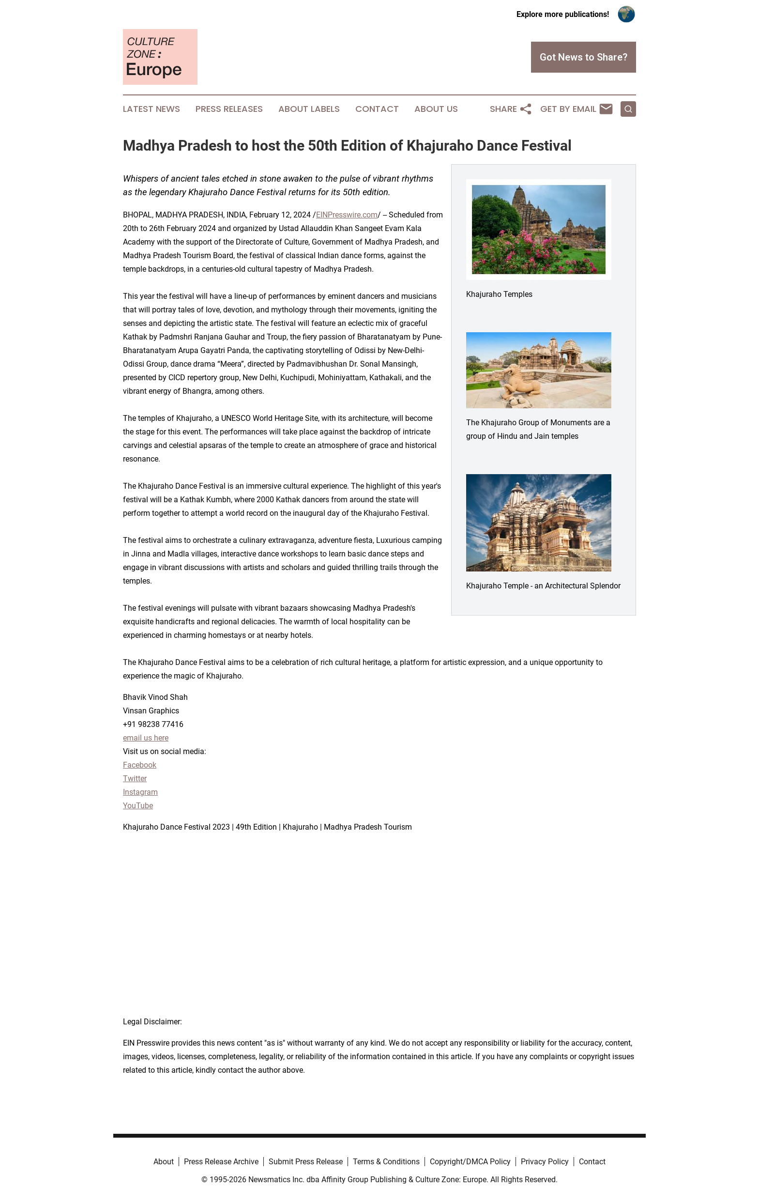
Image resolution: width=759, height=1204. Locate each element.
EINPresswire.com (347, 214)
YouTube (138, 805)
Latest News (151, 109)
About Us (436, 109)
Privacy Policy (545, 1161)
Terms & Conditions (386, 1161)
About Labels (309, 109)
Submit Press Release (306, 1161)
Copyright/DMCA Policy (470, 1161)
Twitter (135, 778)
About (163, 1161)
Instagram (140, 792)
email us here (145, 737)
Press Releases (229, 109)
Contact (377, 109)
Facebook (139, 765)
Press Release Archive (221, 1161)
